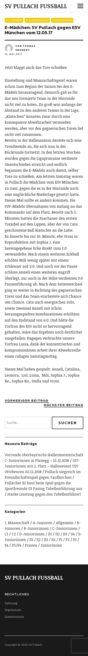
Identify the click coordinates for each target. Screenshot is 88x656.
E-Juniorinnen (37, 20)
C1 (6, 534)
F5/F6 (16, 545)
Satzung (11, 603)
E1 (31, 539)
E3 (46, 539)
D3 (65, 534)
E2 (39, 539)
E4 (53, 539)
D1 (50, 534)
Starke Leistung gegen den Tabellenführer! (44, 494)
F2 (67, 539)
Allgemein (14, 20)
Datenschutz (14, 616)
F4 (6, 545)
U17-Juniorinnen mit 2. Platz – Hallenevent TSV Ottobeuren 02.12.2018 (42, 466)
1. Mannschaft (17, 522)
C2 (14, 534)
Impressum (13, 610)
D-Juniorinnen (32, 534)
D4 (73, 534)
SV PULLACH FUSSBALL (36, 6)
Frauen (31, 545)
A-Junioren (42, 522)
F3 (75, 539)
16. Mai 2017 (13, 54)
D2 (57, 534)
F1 (60, 539)
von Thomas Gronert (25, 48)
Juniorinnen (62, 20)
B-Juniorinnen (36, 528)
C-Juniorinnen (64, 528)
